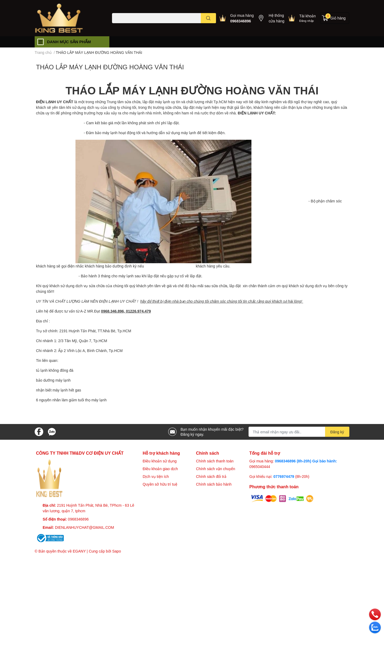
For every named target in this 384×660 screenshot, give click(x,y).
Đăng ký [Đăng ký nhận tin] (337, 432)
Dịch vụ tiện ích (156, 476)
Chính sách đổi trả (211, 476)
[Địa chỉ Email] (299, 432)
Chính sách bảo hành (213, 484)
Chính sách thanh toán (215, 461)
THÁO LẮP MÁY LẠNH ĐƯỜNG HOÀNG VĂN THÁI (110, 67)
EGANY (79, 551)
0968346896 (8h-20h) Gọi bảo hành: (306, 461)
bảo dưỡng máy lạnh (53, 380)
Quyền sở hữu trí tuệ (160, 484)
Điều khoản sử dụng (160, 461)
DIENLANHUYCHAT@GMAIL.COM (84, 527)
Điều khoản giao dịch (160, 468)
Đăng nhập (306, 20)
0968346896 (240, 21)
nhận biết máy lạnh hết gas (58, 390)
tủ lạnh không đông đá (55, 370)
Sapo (116, 551)
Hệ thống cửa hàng (276, 18)
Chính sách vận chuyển (215, 468)
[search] (208, 18)
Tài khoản (307, 16)
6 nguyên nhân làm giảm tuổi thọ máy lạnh (71, 400)
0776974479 (284, 476)
